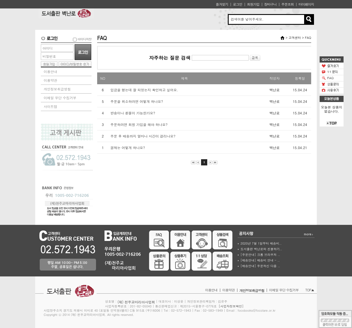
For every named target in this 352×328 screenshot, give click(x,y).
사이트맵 (50, 106)
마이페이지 (306, 4)
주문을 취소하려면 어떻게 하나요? (136, 101)
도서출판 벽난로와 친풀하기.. (261, 249)
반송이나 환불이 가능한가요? (132, 112)
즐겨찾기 (222, 4)
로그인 (237, 4)
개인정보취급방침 (57, 89)
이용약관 (50, 80)
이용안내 (50, 71)
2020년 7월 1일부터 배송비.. (261, 243)
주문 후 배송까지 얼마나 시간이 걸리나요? (142, 136)
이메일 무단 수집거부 (60, 97)
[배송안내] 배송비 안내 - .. (260, 260)
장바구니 (270, 4)
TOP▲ (309, 289)
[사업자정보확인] (231, 306)
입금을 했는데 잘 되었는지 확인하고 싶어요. (144, 89)
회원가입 (253, 4)
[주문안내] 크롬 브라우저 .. (260, 254)
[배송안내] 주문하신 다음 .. (260, 266)
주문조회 (287, 4)
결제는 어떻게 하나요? (127, 147)
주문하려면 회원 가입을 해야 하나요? (139, 124)
